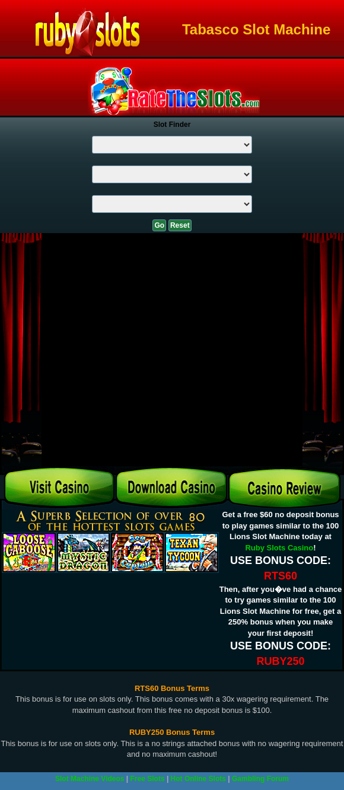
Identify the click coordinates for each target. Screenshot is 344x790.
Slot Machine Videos (89, 779)
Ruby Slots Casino (279, 547)
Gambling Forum (260, 779)
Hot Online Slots (198, 779)
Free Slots (147, 779)
